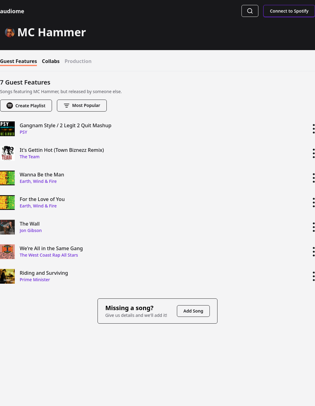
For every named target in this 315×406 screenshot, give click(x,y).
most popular (81, 105)
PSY (23, 132)
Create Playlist (26, 105)
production (78, 62)
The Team (30, 157)
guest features (18, 62)
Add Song (193, 311)
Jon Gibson (31, 230)
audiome (12, 11)
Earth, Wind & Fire (38, 181)
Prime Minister (35, 279)
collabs (51, 62)
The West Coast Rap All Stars (49, 255)
